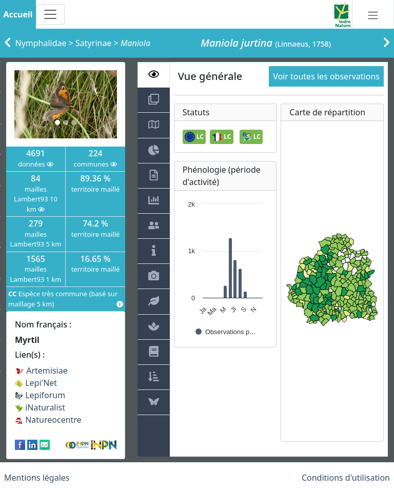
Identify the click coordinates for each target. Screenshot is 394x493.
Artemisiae (41, 370)
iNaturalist (40, 407)
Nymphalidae (41, 43)
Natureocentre (48, 419)
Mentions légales (37, 477)
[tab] (153, 75)
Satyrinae (93, 43)
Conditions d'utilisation (346, 477)
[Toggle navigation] (50, 14)
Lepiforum (40, 395)
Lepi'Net (36, 382)
